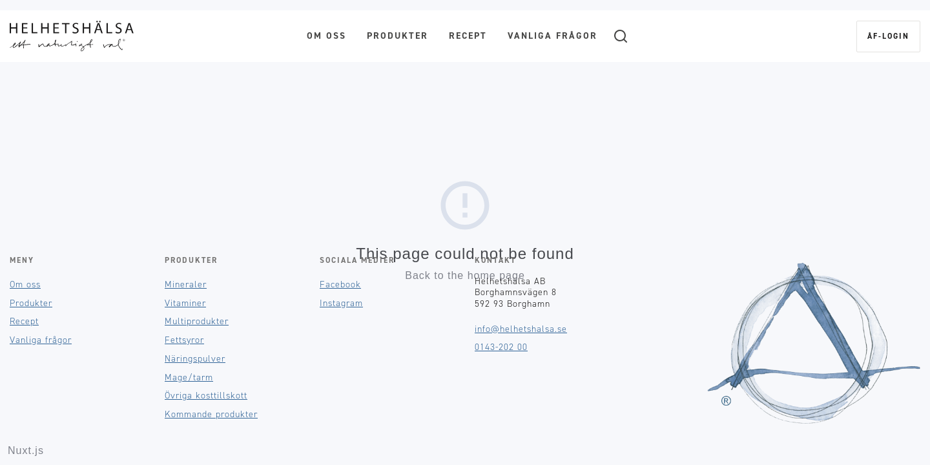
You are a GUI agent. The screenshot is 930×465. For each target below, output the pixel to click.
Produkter (397, 36)
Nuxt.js (26, 450)
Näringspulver (195, 359)
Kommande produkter (211, 414)
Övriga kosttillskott (206, 395)
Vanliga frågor (552, 36)
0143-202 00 (501, 347)
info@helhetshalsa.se (521, 329)
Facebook (340, 284)
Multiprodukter (197, 321)
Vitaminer (185, 303)
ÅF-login (888, 36)
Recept (468, 36)
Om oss (326, 36)
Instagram (341, 303)
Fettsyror (184, 340)
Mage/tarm (189, 377)
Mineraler (186, 284)
